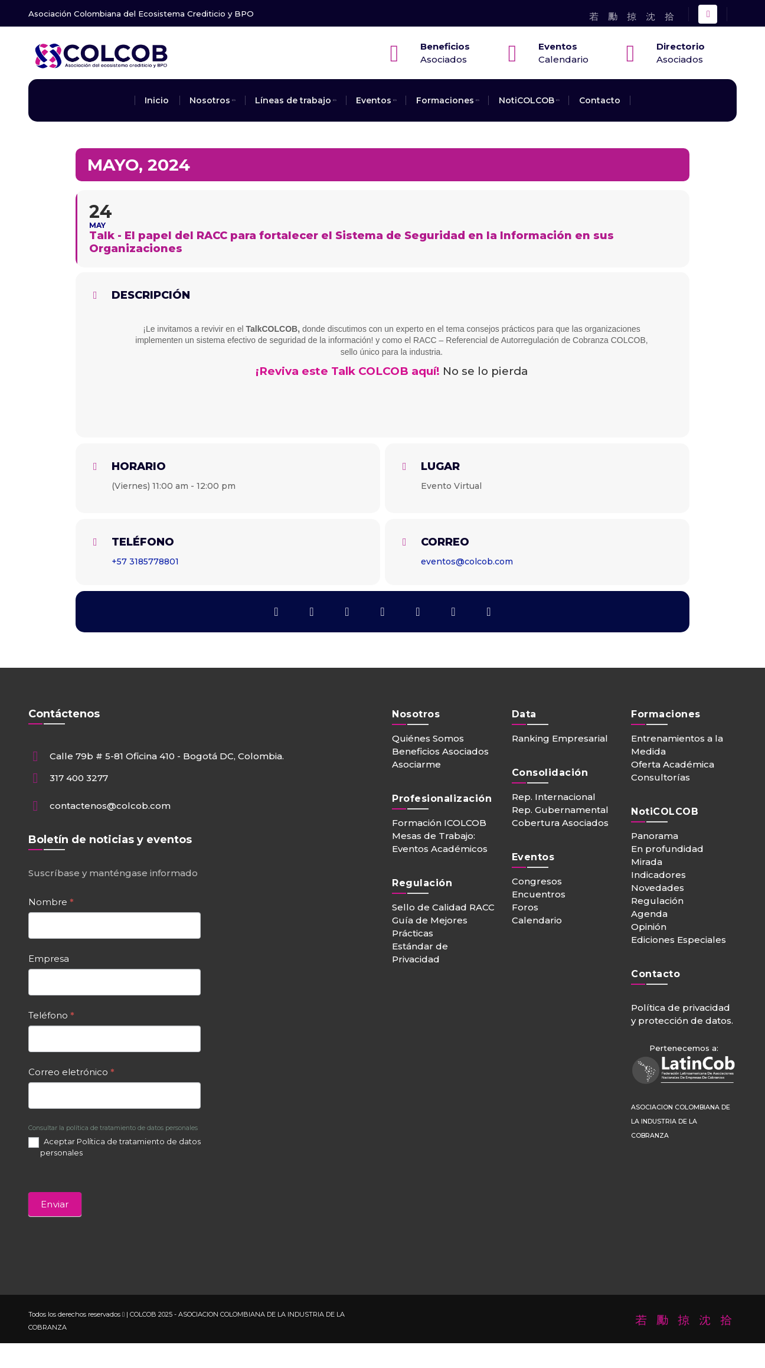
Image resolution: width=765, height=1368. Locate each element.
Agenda (649, 913)
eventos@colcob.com (467, 561)
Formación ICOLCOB (439, 822)
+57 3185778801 (145, 561)
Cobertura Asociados (560, 822)
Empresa (48, 958)
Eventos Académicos (440, 848)
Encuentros (538, 894)
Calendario (537, 920)
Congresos (537, 881)
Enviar (55, 1204)
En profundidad (667, 848)
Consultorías (660, 777)
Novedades (657, 887)
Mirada (646, 861)
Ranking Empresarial (560, 738)
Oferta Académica (672, 764)
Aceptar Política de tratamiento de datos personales (114, 1147)
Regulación (657, 900)
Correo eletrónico (71, 1072)
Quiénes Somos (428, 738)
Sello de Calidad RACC (443, 907)
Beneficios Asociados (440, 751)
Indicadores (658, 874)
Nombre (51, 901)
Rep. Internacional (554, 796)
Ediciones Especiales (678, 939)
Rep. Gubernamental (560, 809)
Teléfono (51, 1015)
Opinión (648, 926)
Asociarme (416, 764)
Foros (525, 907)
